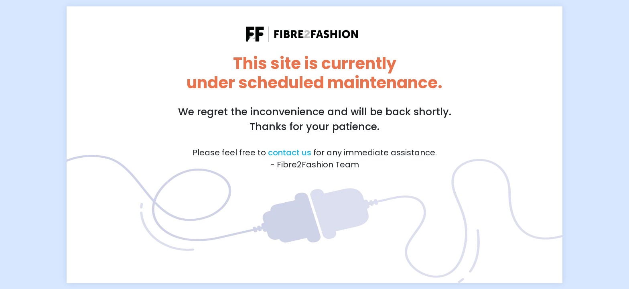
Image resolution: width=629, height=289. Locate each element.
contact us (289, 152)
